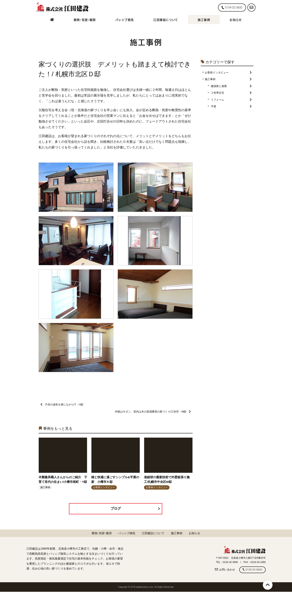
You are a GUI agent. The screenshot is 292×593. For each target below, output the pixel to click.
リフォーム (231, 101)
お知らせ (236, 19)
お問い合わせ (223, 570)
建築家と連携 (231, 86)
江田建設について (165, 19)
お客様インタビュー (228, 72)
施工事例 (204, 19)
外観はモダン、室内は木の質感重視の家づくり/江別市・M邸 (150, 412)
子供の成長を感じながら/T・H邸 (64, 404)
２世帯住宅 (231, 94)
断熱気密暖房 (85, 19)
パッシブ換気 (124, 19)
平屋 (231, 108)
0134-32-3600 (232, 7)
